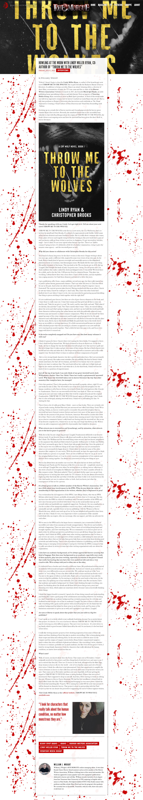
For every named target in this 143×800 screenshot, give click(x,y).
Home (93, 5)
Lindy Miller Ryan (49, 747)
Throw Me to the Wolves (73, 747)
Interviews (63, 70)
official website (68, 693)
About (137, 5)
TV (111, 5)
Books (63, 743)
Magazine (102, 5)
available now (44, 695)
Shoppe (128, 5)
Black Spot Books (48, 743)
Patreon (118, 5)
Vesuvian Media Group (51, 751)
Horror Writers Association (84, 743)
